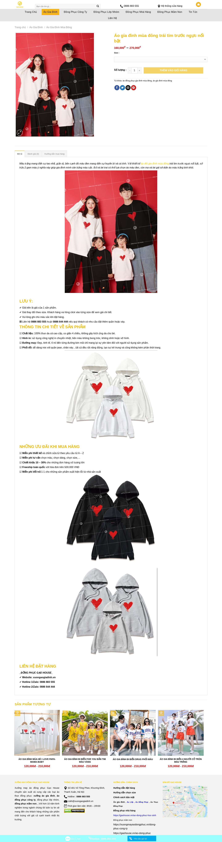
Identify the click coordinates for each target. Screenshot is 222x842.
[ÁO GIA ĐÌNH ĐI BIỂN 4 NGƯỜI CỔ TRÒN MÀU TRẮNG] (181, 733)
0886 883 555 (131, 6)
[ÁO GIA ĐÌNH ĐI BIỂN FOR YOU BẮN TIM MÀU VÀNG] (85, 733)
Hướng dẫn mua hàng (54, 154)
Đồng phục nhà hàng (124, 810)
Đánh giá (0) (33, 154)
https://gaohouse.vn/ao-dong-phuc (132, 833)
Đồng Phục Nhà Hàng (138, 12)
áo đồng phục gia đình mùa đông (137, 81)
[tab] (20, 154)
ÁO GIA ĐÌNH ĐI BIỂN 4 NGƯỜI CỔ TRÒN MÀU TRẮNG (181, 760)
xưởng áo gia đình (44, 796)
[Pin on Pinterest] (133, 87)
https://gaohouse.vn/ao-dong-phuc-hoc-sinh (134, 815)
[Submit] (97, 6)
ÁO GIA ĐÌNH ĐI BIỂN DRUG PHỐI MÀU (133, 759)
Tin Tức (193, 12)
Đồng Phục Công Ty (75, 12)
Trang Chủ (31, 12)
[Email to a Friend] (128, 87)
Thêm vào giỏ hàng (173, 70)
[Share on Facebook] (116, 87)
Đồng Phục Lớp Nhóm (106, 12)
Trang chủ (20, 27)
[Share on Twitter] (122, 87)
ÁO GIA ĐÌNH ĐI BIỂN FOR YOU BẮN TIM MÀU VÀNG (85, 760)
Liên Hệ (112, 18)
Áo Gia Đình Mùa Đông (59, 27)
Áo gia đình (119, 802)
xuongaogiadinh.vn (44, 677)
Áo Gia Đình (50, 12)
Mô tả (19, 154)
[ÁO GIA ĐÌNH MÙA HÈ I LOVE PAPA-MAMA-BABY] (37, 733)
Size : (116, 53)
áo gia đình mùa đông (162, 81)
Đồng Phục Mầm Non (169, 12)
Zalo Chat (75, 839)
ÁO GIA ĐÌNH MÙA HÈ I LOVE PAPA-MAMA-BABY (37, 760)
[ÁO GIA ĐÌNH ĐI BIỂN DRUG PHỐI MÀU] (133, 733)
